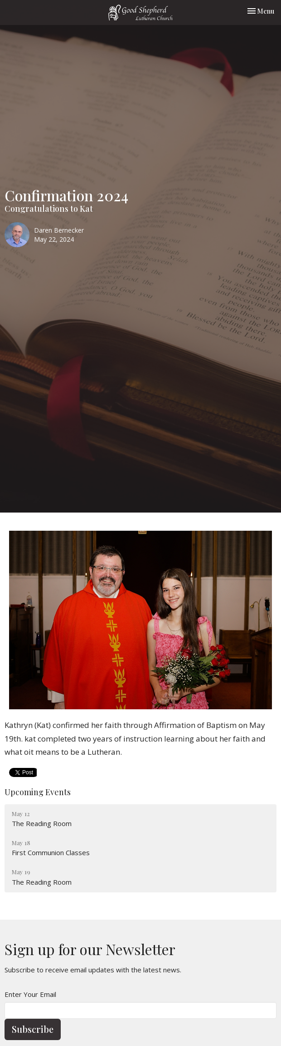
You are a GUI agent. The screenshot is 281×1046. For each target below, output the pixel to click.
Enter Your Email (30, 994)
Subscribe (32, 1029)
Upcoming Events (38, 792)
